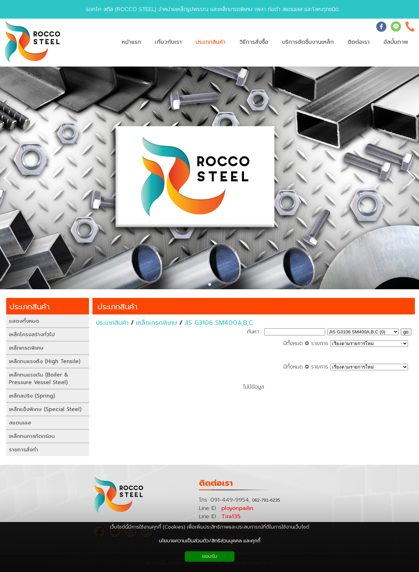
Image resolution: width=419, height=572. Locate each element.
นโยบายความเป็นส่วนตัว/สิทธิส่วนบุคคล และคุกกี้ (209, 540)
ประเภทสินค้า (118, 306)
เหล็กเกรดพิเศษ (156, 323)
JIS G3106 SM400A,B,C (218, 323)
